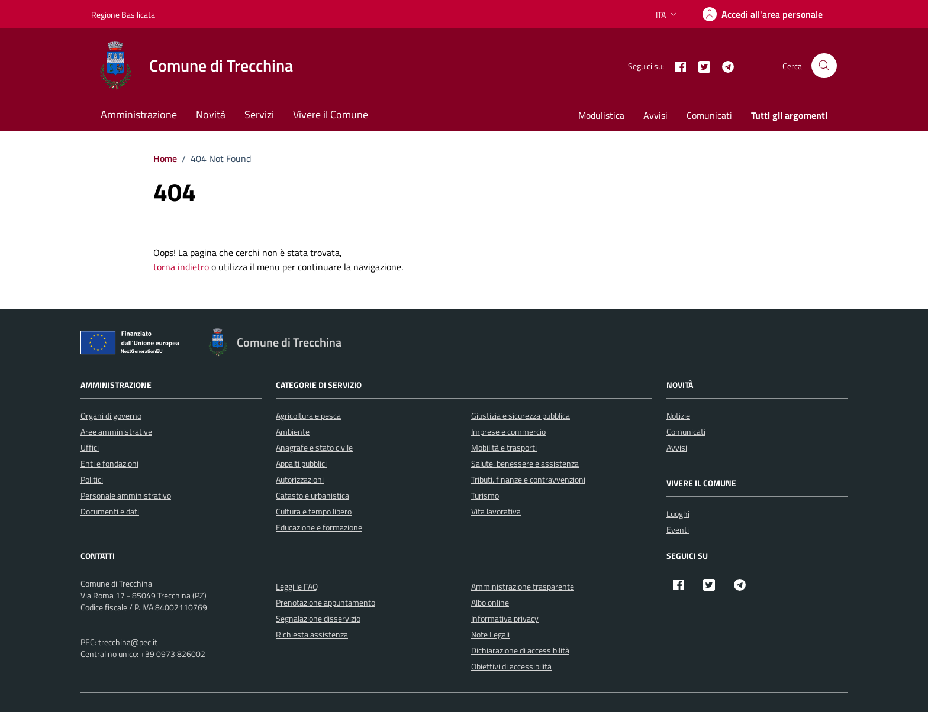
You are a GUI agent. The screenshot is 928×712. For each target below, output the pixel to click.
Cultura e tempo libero (314, 511)
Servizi (259, 114)
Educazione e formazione (319, 527)
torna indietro (181, 267)
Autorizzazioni (300, 479)
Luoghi (677, 513)
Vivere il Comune (330, 114)
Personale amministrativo (125, 495)
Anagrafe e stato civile (314, 447)
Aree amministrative (116, 431)
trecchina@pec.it (127, 642)
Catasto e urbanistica (312, 495)
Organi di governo (110, 415)
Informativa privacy (505, 618)
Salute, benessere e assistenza (525, 463)
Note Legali (490, 634)
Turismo (485, 495)
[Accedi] (762, 14)
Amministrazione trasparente (522, 586)
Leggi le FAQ (297, 586)
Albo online (490, 602)
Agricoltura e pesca (308, 415)
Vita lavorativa (496, 511)
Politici (91, 479)
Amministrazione (139, 114)
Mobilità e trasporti (504, 447)
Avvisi (655, 115)
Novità (210, 114)
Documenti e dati (109, 511)
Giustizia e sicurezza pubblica (520, 415)
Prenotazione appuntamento (325, 602)
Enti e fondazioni (109, 463)
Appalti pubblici (301, 463)
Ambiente (293, 431)
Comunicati (709, 115)
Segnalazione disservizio (318, 618)
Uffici (89, 447)
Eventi (677, 529)
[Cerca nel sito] (824, 66)
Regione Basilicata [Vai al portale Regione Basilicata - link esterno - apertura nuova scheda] (123, 14)
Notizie (678, 415)
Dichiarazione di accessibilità (520, 650)
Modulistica (601, 115)
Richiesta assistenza (312, 634)
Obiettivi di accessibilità (511, 666)
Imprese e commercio (508, 431)
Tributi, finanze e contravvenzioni (528, 479)
